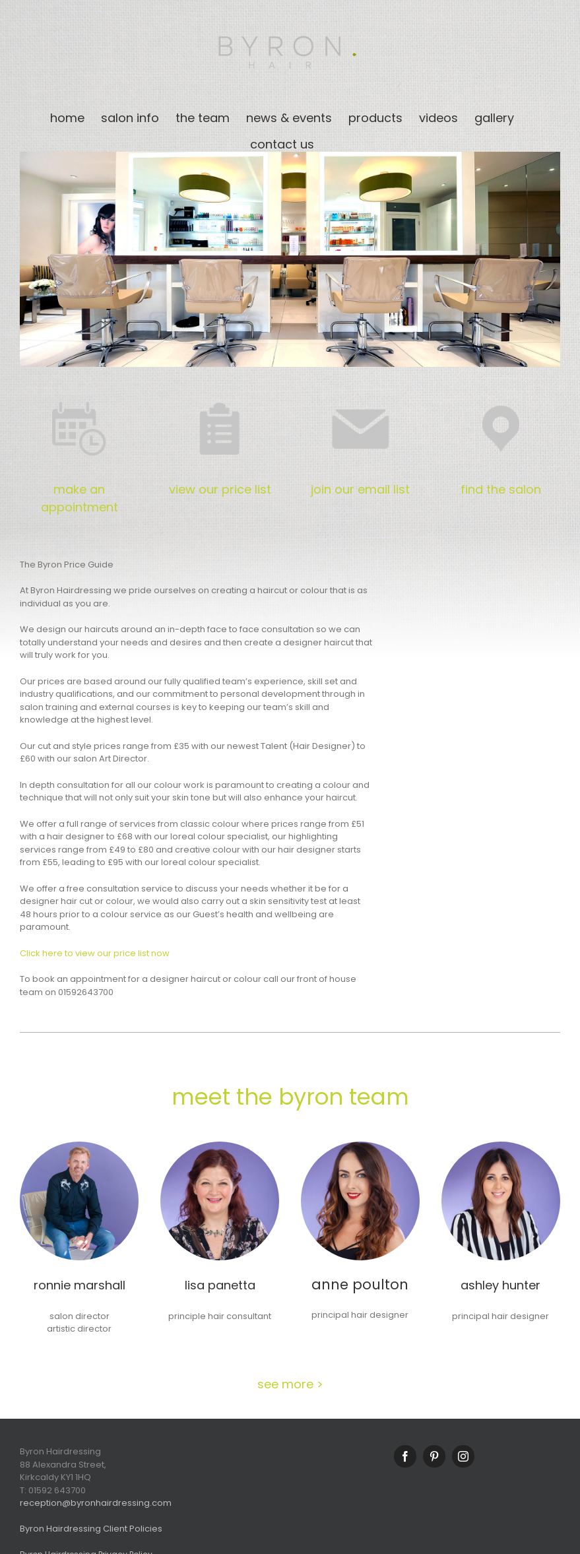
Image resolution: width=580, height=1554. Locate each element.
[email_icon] (360, 397)
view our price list (220, 489)
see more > (290, 1384)
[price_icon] (219, 397)
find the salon (501, 489)
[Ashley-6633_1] (500, 1146)
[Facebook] (405, 1456)
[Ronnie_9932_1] (79, 1146)
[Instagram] (463, 1456)
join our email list (360, 489)
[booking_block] (79, 397)
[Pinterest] (434, 1456)
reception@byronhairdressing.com (96, 1503)
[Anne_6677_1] (360, 1146)
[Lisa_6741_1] (219, 1146)
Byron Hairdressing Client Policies (91, 1528)
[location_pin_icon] (500, 397)
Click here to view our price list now (95, 953)
